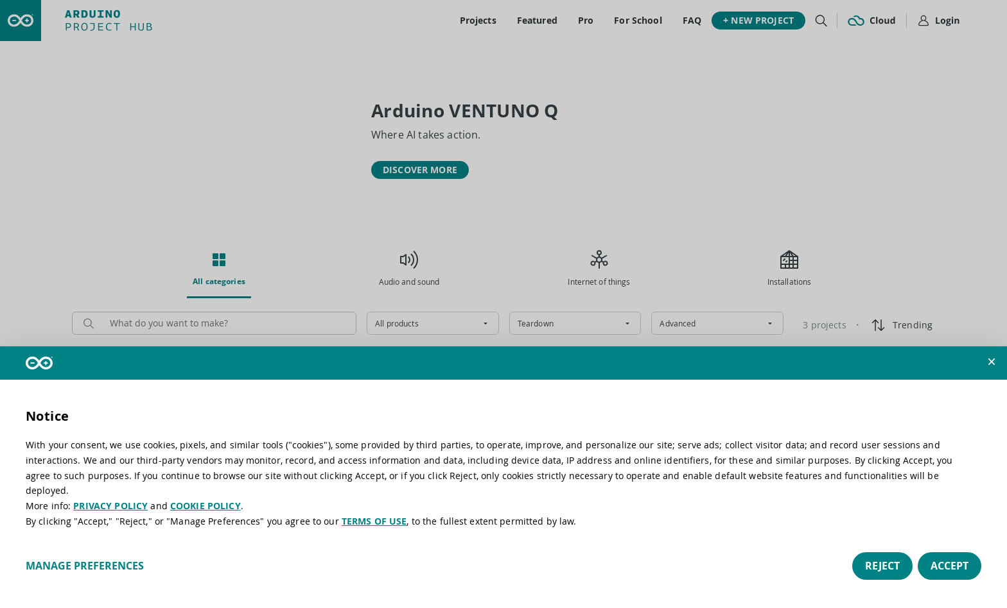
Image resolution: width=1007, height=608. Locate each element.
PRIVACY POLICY (110, 506)
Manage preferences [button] (85, 566)
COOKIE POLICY (205, 506)
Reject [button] (882, 566)
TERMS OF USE (374, 521)
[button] (991, 361)
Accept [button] (949, 566)
